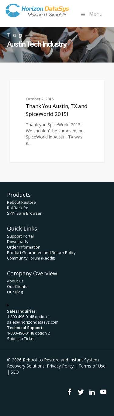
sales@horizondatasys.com (32, 322)
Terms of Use (91, 366)
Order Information (23, 247)
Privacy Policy (60, 366)
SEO (15, 372)
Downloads (17, 241)
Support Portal (20, 236)
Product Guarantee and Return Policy (41, 252)
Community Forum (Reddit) (31, 258)
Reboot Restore (21, 202)
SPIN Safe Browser (24, 213)
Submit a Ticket (21, 338)
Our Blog (15, 292)
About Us (15, 281)
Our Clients (17, 286)
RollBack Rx (17, 207)
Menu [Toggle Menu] (91, 13)
